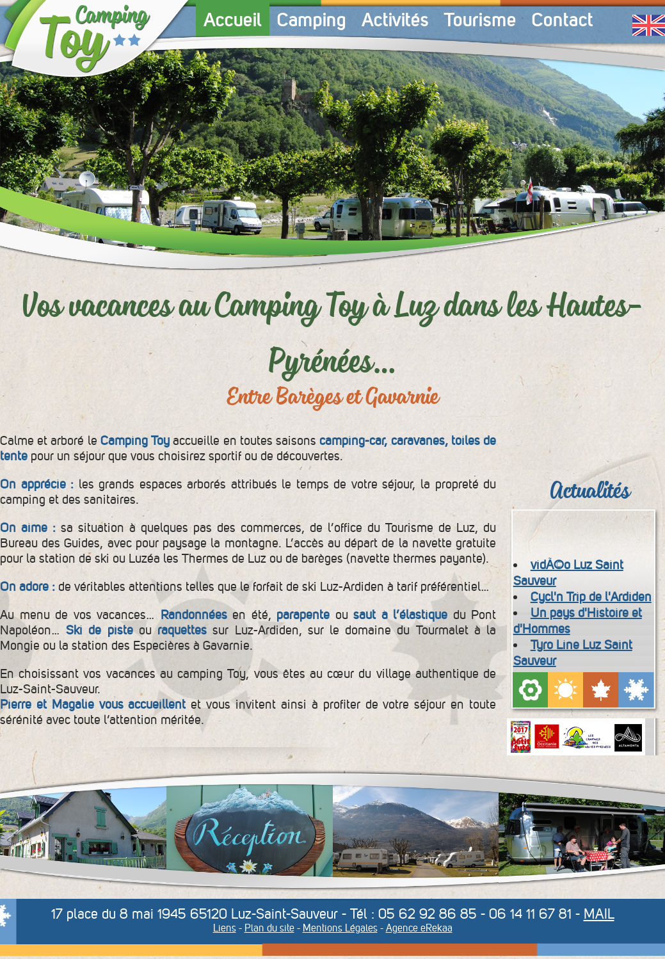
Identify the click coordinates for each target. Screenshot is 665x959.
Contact (562, 19)
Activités (395, 19)
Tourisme (480, 19)
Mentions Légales (340, 928)
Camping (311, 19)
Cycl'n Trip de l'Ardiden (591, 596)
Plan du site (269, 928)
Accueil (233, 19)
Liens (224, 928)
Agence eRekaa (419, 928)
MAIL (599, 913)
